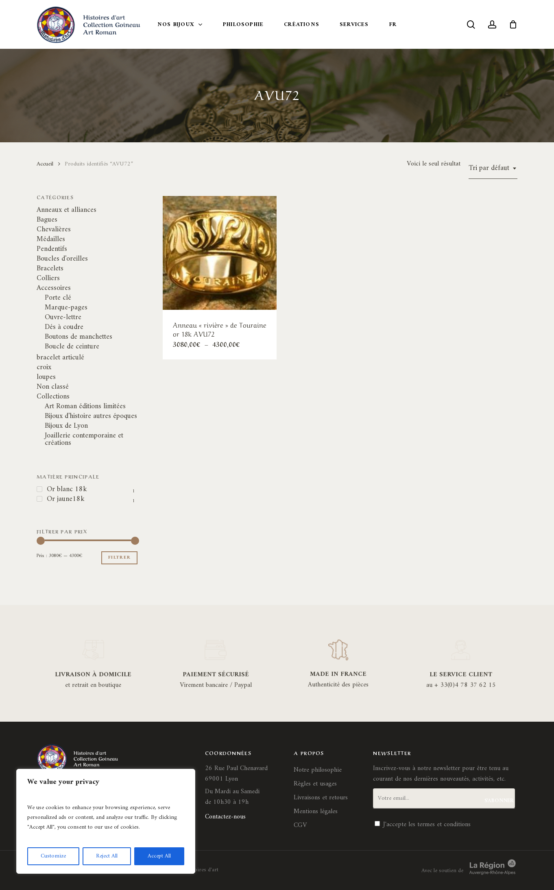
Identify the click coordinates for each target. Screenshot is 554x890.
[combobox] (493, 168)
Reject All (107, 856)
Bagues (47, 220)
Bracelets (50, 268)
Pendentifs (52, 249)
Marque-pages (66, 307)
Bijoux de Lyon (66, 426)
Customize (53, 856)
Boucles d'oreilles (62, 259)
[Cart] (512, 24)
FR (393, 24)
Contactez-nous (225, 817)
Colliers (48, 278)
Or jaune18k (66, 499)
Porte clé (58, 298)
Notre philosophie (318, 770)
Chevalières (54, 229)
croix (44, 367)
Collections (53, 396)
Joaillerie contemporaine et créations (84, 439)
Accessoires (54, 288)
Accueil (45, 164)
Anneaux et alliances (66, 210)
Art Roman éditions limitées (85, 406)
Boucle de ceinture (72, 346)
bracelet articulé (60, 357)
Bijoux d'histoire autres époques (91, 416)
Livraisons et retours (321, 797)
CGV (300, 825)
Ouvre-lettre (63, 317)
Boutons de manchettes (78, 337)
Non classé (53, 387)
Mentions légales (316, 811)
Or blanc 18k (67, 489)
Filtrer (119, 557)
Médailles (51, 239)
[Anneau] (220, 253)
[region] (105, 821)
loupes (46, 377)
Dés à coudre (64, 327)
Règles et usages (315, 784)
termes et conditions (444, 824)
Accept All (159, 856)
